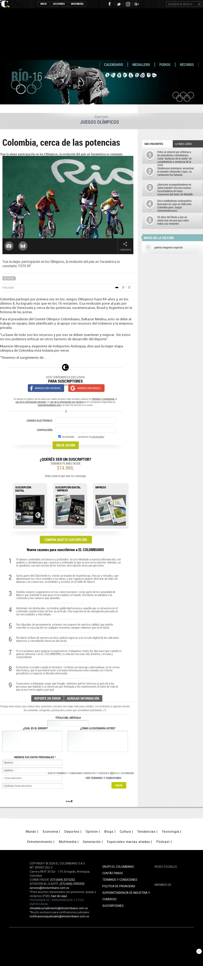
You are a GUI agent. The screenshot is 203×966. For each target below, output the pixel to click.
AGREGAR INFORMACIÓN (83, 698)
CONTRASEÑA (45, 430)
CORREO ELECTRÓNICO (39, 420)
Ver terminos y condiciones (103, 778)
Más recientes (154, 144)
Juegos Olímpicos (99, 122)
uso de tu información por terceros (67, 402)
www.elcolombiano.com (49, 405)
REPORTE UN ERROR (47, 698)
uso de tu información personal (30, 402)
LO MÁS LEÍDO (183, 144)
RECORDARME (68, 436)
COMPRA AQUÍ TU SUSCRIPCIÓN (66, 539)
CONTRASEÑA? (97, 437)
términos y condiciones (103, 398)
